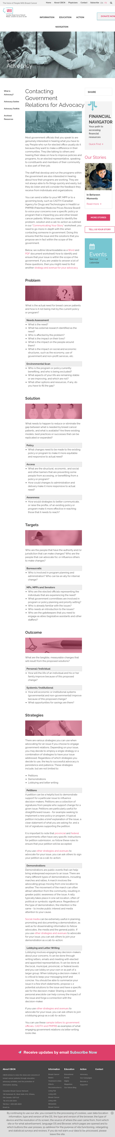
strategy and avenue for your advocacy (56, 267)
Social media (32, 919)
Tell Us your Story (100, 229)
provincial (60, 833)
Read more (93, 203)
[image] (53, 122)
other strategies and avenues (52, 850)
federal (75, 833)
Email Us (6, 1107)
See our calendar (94, 261)
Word (71, 250)
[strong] (47, 17)
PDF (27, 253)
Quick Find (95, 144)
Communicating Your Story (48, 225)
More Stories (98, 217)
